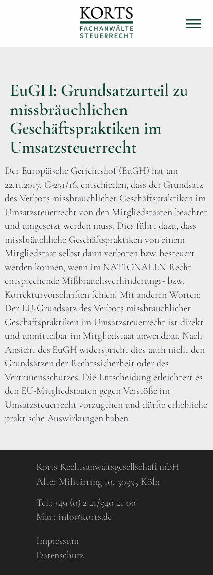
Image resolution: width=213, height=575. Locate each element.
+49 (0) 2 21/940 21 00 (95, 503)
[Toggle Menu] (193, 23)
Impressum (57, 541)
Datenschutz (60, 555)
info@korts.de (85, 516)
